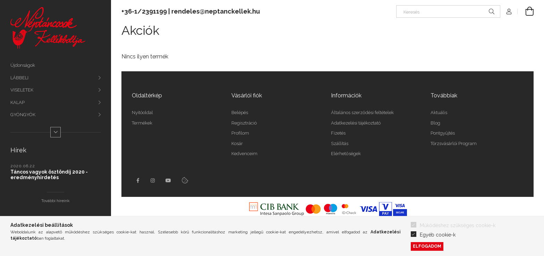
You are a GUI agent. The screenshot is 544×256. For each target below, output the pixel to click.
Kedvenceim (244, 153)
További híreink (55, 200)
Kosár (237, 143)
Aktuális (439, 112)
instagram (153, 180)
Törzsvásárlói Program (454, 143)
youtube (168, 180)
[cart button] (526, 11)
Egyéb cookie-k (438, 235)
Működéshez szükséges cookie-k (457, 225)
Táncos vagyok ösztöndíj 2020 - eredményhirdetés (49, 174)
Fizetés (338, 133)
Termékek (142, 123)
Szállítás (339, 143)
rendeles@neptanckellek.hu (215, 11)
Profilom (240, 133)
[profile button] (509, 11)
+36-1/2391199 (144, 11)
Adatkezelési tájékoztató (356, 123)
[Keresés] (448, 11)
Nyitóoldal (142, 112)
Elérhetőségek (346, 153)
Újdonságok (22, 65)
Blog (435, 123)
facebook (138, 180)
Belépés (239, 112)
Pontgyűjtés (443, 133)
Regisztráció (244, 123)
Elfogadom (427, 246)
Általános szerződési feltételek (362, 112)
